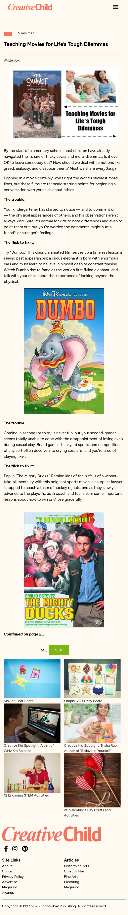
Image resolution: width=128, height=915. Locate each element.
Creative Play (74, 871)
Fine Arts (71, 876)
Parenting (71, 882)
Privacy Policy (13, 876)
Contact (8, 871)
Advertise (9, 882)
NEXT (59, 650)
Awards (8, 892)
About (7, 866)
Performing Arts (76, 866)
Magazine (9, 887)
